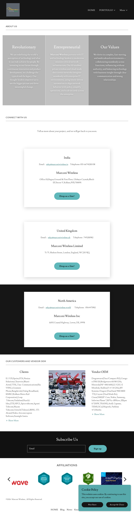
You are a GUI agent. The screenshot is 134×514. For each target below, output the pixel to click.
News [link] (69, 491)
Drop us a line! (67, 190)
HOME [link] (91, 10)
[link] (13, 9)
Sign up (98, 430)
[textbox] (56, 430)
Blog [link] (62, 491)
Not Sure (92, 504)
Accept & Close (117, 504)
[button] (107, 10)
